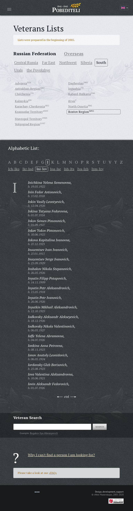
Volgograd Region (27, 124)
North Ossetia (78, 106)
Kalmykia (21, 101)
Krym (71, 101)
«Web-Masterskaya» (103, 494)
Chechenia (22, 94)
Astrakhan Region (27, 88)
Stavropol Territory (28, 119)
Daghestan (75, 83)
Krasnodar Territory (29, 112)
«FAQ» (53, 473)
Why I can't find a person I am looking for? (61, 454)
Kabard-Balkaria (79, 94)
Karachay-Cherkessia (30, 106)
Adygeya (21, 83)
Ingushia (74, 88)
